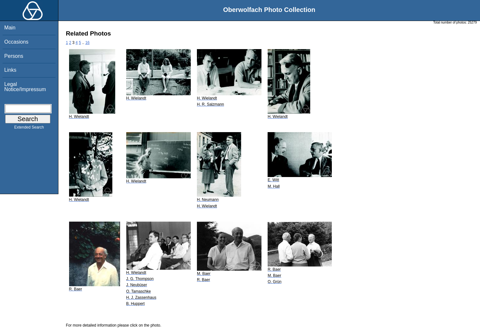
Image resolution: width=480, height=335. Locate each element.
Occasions (16, 42)
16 (87, 42)
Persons (13, 56)
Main (9, 27)
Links (10, 70)
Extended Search (29, 129)
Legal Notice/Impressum (25, 86)
